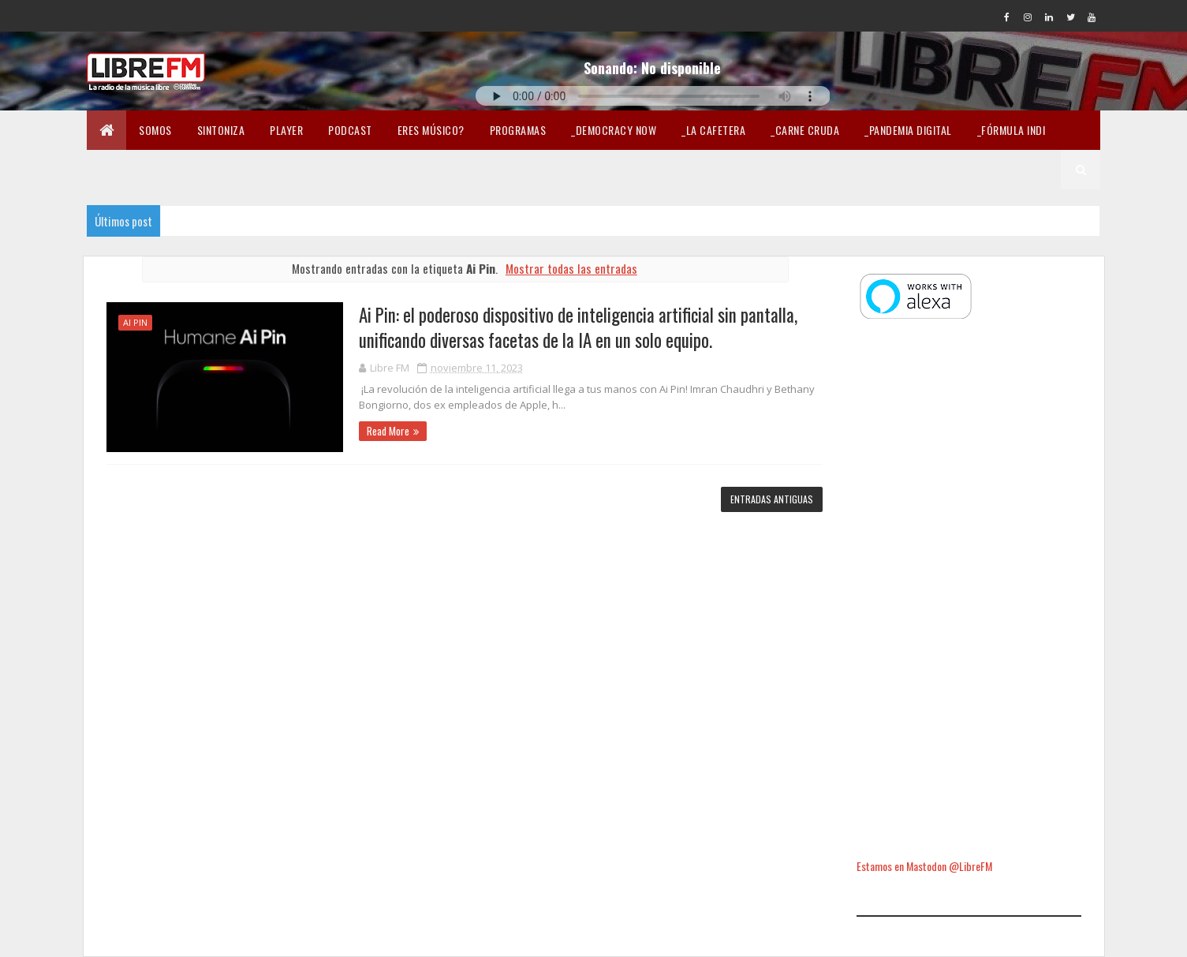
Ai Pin (135, 322)
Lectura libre (309, 169)
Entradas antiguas (771, 499)
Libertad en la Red (415, 169)
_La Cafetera (713, 129)
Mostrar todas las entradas (571, 268)
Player (286, 129)
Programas (518, 129)
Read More (388, 431)
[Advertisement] (969, 591)
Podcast (350, 129)
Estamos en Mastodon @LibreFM (924, 866)
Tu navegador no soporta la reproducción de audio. (653, 96)
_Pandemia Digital (908, 129)
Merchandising (212, 169)
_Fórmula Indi (1011, 129)
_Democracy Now (613, 129)
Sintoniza (221, 129)
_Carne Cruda (805, 129)
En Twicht (124, 169)
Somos (155, 129)
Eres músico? (431, 129)
